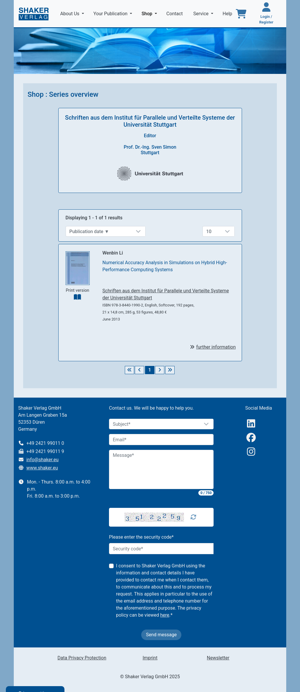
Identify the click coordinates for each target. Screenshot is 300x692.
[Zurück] (139, 370)
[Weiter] (159, 370)
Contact (175, 13)
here (164, 615)
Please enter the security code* (141, 537)
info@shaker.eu (42, 459)
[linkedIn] (251, 423)
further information (216, 347)
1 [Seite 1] (149, 370)
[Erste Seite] (129, 370)
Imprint (150, 658)
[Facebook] (251, 437)
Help (228, 13)
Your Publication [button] (111, 13)
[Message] (161, 469)
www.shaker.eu (42, 468)
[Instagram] (251, 451)
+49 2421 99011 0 (45, 443)
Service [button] (201, 13)
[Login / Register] (266, 13)
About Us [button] (70, 13)
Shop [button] (150, 13)
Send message (161, 634)
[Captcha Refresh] (193, 517)
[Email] (161, 439)
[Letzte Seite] (170, 370)
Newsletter (218, 658)
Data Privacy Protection (81, 658)
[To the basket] (241, 13)
